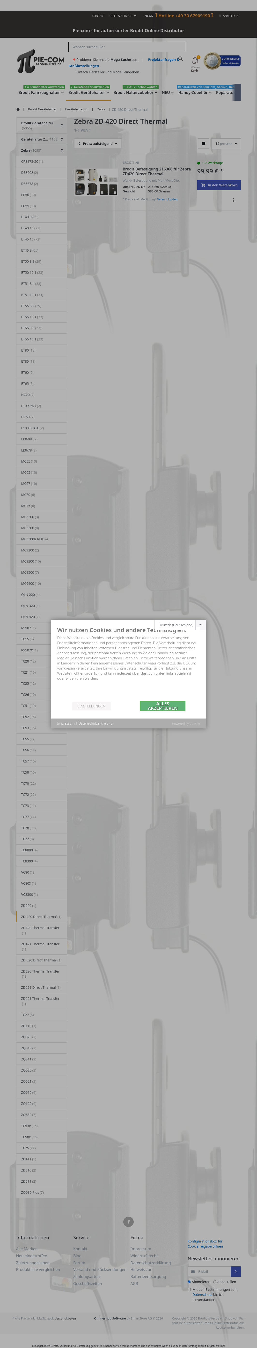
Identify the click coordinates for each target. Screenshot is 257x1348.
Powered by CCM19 (186, 723)
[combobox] (180, 625)
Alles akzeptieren (163, 706)
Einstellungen (91, 706)
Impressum (66, 723)
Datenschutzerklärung (96, 723)
